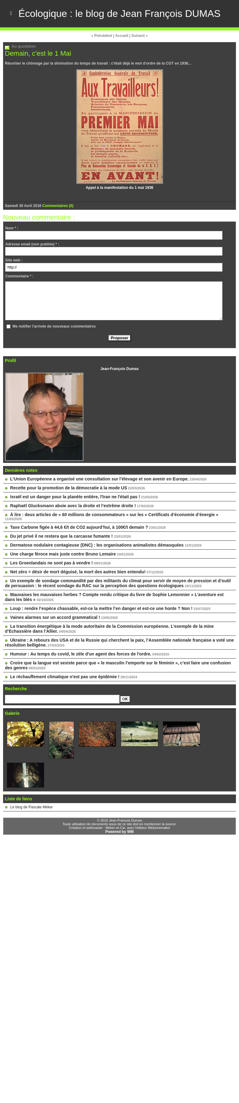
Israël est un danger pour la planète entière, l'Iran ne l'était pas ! (75, 496)
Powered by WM (119, 831)
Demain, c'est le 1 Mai (38, 53)
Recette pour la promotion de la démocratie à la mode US (68, 487)
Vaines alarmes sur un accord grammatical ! (55, 617)
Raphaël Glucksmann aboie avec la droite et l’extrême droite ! (73, 505)
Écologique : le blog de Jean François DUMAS (119, 13)
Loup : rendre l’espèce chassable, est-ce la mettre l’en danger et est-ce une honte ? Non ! (101, 608)
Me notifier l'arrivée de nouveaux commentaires (54, 326)
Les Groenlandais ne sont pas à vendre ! (51, 562)
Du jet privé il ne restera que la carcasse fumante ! (62, 535)
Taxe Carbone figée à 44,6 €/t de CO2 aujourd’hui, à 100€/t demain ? (79, 526)
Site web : (13, 260)
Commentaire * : (19, 276)
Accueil (121, 35)
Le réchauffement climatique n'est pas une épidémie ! (65, 676)
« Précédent (101, 35)
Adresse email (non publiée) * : (32, 244)
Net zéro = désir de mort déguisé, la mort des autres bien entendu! (78, 571)
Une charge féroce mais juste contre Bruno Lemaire (63, 553)
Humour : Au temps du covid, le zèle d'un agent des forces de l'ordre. (80, 653)
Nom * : (11, 228)
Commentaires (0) (57, 205)
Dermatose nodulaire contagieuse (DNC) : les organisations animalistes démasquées (97, 544)
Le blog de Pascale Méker (31, 807)
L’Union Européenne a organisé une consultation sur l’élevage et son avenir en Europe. (99, 478)
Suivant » (139, 35)
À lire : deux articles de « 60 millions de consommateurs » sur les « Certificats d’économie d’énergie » (114, 514)
